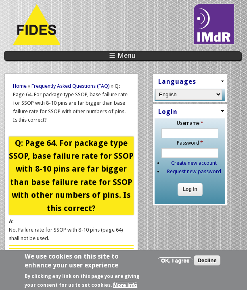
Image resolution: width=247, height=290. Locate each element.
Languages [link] (177, 81)
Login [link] (168, 112)
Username (190, 123)
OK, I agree (175, 262)
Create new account (194, 163)
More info (125, 287)
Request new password (194, 171)
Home (20, 86)
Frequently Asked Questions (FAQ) (70, 86)
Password (190, 143)
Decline (206, 262)
